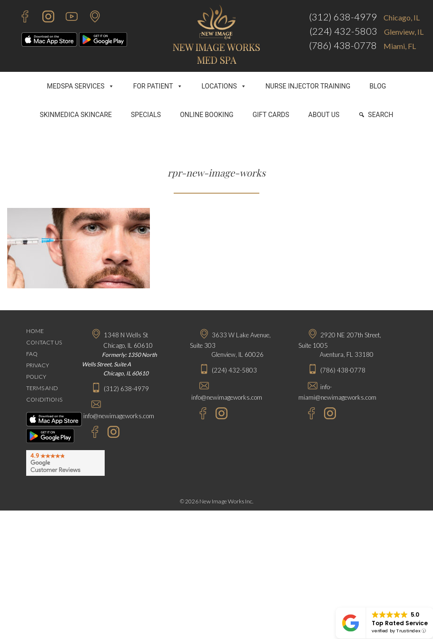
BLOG (377, 86)
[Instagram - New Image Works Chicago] (111, 433)
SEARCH (380, 114)
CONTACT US (44, 342)
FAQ (32, 353)
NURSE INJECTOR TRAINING (308, 86)
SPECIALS (146, 114)
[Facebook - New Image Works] (20, 17)
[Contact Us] (90, 17)
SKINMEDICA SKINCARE (76, 114)
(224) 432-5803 (343, 31)
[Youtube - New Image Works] (67, 17)
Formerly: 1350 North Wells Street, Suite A (119, 364)
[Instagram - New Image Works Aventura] (327, 414)
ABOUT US (324, 114)
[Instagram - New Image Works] (43, 17)
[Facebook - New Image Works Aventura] (306, 414)
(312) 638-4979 (343, 16)
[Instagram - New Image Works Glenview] (219, 414)
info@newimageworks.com (118, 416)
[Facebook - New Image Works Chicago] (90, 433)
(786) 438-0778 (343, 45)
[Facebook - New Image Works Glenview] (198, 414)
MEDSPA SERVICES (80, 86)
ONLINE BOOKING (207, 114)
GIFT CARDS (271, 114)
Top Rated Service (400, 623)
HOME (35, 330)
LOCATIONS (224, 86)
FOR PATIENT (158, 86)
